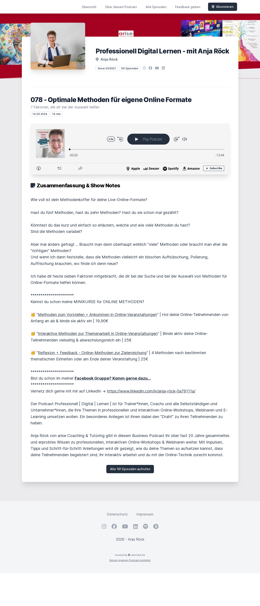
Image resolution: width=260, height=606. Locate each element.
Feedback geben (187, 7)
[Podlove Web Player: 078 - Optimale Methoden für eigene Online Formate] (130, 149)
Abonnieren (222, 7)
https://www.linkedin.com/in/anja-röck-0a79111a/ (151, 391)
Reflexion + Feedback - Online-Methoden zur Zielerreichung (92, 352)
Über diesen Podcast (121, 7)
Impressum (144, 514)
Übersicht (89, 7)
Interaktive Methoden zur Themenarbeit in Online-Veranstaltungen (98, 333)
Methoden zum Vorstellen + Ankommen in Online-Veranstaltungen (97, 314)
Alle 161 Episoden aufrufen (130, 469)
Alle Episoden (156, 7)
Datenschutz (117, 514)
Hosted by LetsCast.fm (130, 554)
